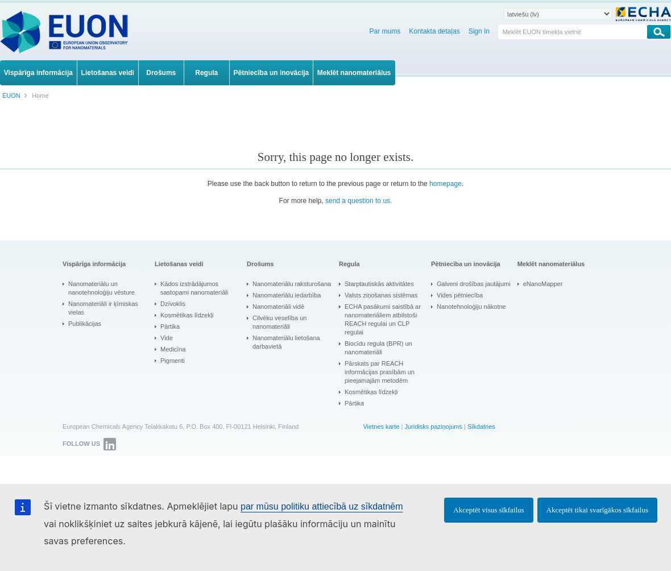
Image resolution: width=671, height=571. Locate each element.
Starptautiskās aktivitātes (379, 283)
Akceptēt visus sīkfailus (488, 510)
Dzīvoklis (172, 303)
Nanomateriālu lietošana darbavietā (286, 342)
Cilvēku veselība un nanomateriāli (279, 322)
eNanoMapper (543, 283)
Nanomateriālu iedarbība (286, 295)
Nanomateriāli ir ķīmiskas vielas (103, 308)
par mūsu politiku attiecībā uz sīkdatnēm (322, 506)
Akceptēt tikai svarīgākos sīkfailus (597, 510)
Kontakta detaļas (434, 31)
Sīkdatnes (481, 426)
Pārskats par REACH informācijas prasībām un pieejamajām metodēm (380, 372)
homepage (445, 184)
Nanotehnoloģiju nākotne (471, 306)
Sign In (479, 31)
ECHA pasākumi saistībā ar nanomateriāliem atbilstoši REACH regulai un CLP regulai (383, 319)
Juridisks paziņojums (433, 426)
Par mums (385, 31)
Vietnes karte (381, 426)
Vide (166, 337)
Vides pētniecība (460, 295)
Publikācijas (84, 323)
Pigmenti (172, 360)
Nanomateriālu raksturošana (291, 283)
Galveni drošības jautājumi (474, 283)
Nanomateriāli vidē (278, 306)
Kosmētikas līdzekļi (187, 315)
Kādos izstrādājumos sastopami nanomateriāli (194, 288)
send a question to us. (358, 201)
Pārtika (170, 326)
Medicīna (173, 349)
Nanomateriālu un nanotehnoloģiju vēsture (101, 288)
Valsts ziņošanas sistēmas (381, 295)
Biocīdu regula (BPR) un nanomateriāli (378, 347)
